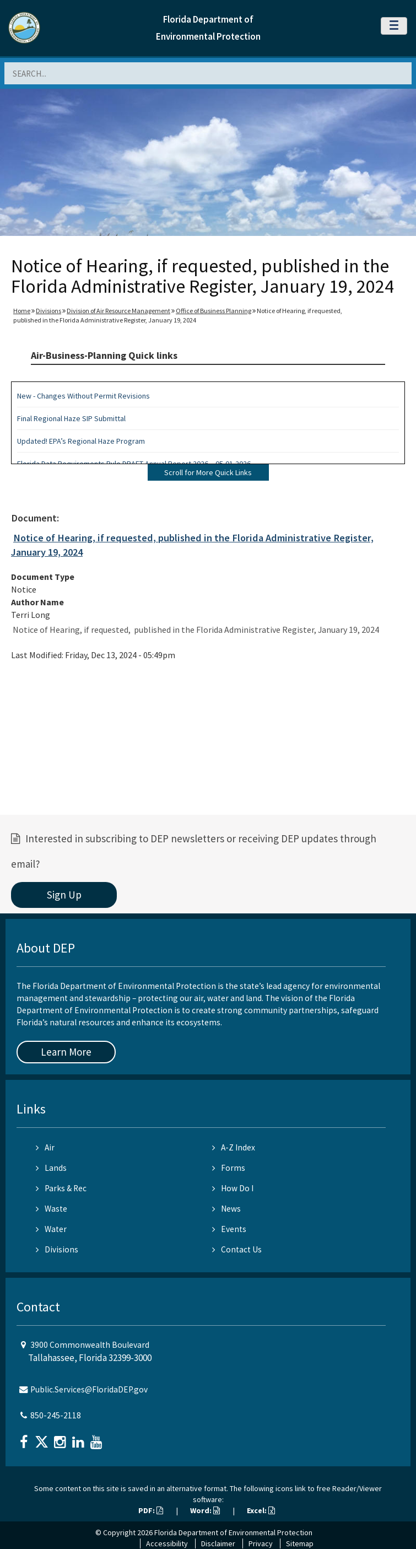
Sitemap (300, 1543)
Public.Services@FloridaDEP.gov (89, 1389)
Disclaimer (218, 1543)
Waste (51, 1208)
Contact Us (237, 1249)
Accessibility (167, 1543)
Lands (51, 1168)
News (226, 1208)
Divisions (48, 310)
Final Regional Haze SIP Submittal (71, 418)
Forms (228, 1168)
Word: (205, 1510)
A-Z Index (233, 1147)
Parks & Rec (61, 1188)
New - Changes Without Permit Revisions (83, 396)
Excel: (261, 1510)
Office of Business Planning (213, 310)
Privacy (260, 1543)
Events (229, 1229)
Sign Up (64, 894)
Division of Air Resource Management (118, 310)
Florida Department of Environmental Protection (233, 1532)
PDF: (150, 1510)
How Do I (232, 1188)
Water (51, 1229)
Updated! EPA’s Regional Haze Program (81, 441)
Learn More (66, 1051)
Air (45, 1147)
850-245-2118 (55, 1415)
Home (21, 310)
